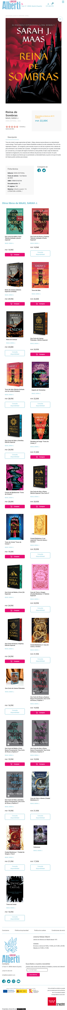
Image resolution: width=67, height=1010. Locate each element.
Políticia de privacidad (21, 930)
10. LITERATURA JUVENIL (23, 15)
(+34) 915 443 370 (7, 971)
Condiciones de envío (58, 930)
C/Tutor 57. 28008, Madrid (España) (11, 966)
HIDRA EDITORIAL (19, 173)
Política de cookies (40, 930)
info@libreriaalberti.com (8, 975)
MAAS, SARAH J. (9, 243)
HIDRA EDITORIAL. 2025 (13, 121)
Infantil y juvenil (12, 15)
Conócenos (5, 930)
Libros (7, 15)
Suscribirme (33, 974)
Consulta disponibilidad (40, 253)
